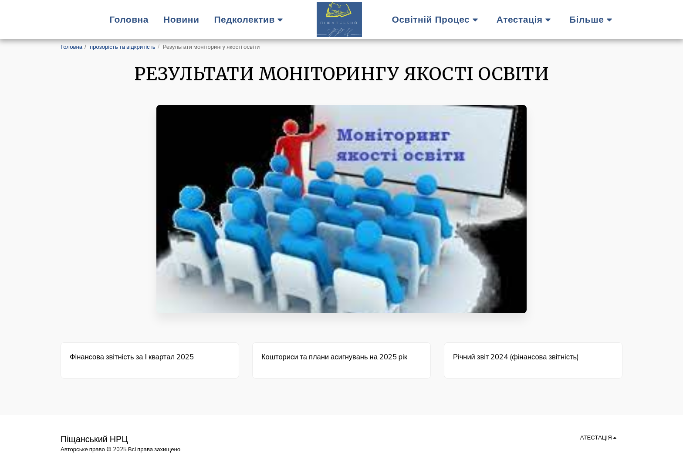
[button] (251, 19)
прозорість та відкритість (122, 46)
